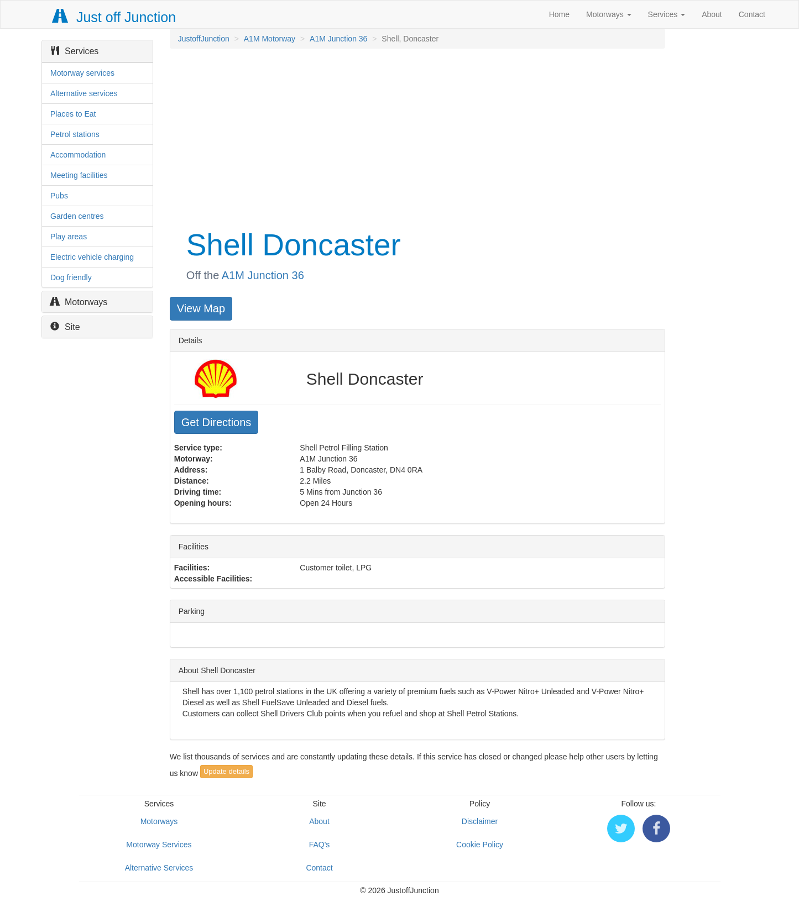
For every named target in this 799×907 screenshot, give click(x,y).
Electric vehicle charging (92, 257)
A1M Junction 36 (338, 38)
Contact (752, 14)
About (712, 14)
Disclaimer (480, 821)
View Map (201, 308)
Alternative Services (159, 867)
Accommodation (78, 154)
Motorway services (82, 73)
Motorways (608, 14)
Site (65, 327)
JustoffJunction (203, 38)
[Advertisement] (417, 137)
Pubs (59, 195)
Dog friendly (71, 277)
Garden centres (77, 216)
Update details (226, 771)
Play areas (68, 236)
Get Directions (216, 422)
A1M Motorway (269, 38)
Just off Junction (114, 17)
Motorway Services (158, 844)
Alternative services (83, 93)
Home (559, 14)
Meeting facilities (79, 175)
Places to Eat (73, 113)
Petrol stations (75, 134)
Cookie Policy (479, 844)
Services (667, 14)
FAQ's (319, 844)
